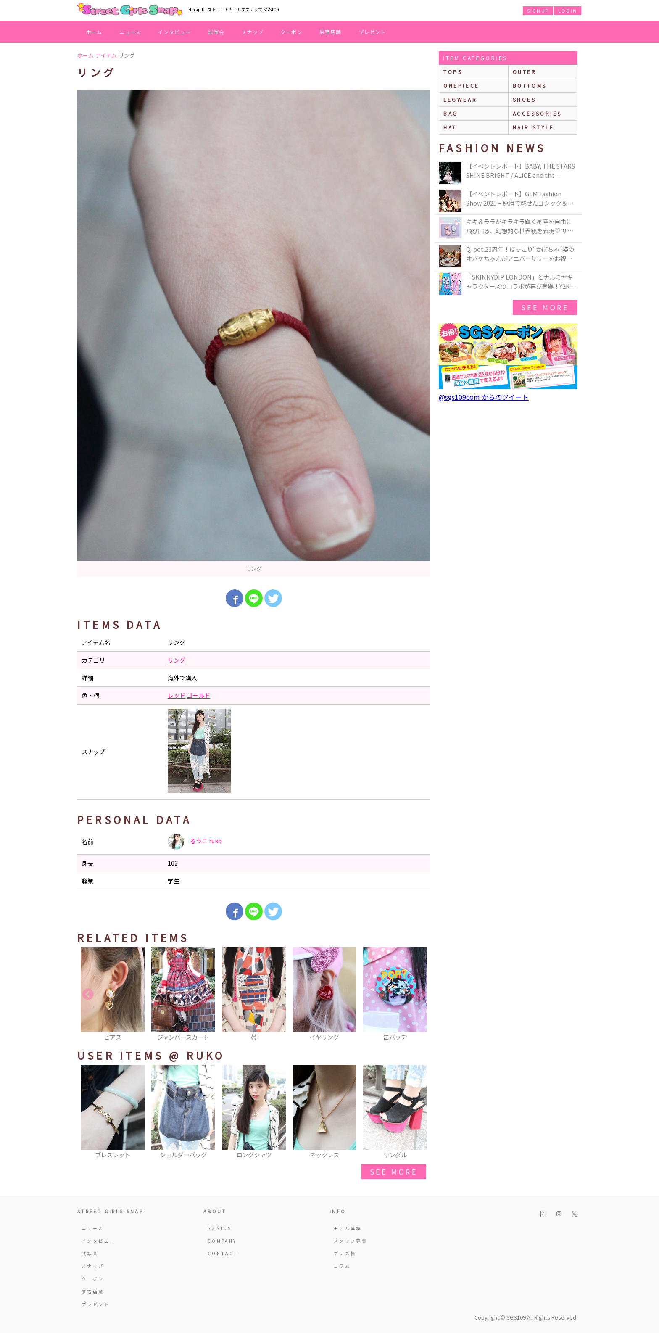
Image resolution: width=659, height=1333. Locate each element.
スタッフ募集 (350, 1241)
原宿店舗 (330, 31)
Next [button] (420, 994)
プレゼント (372, 31)
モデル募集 (348, 1228)
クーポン (291, 31)
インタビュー (174, 31)
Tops (452, 71)
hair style (533, 127)
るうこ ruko (195, 841)
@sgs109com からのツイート (484, 397)
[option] (253, 333)
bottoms (530, 85)
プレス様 (345, 1253)
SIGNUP (538, 10)
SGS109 (220, 1228)
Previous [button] (88, 994)
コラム (342, 1266)
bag (450, 113)
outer (525, 71)
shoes (524, 99)
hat (450, 127)
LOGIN (567, 10)
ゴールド (198, 695)
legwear (460, 99)
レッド (176, 695)
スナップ (252, 31)
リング (176, 660)
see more (394, 1172)
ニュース (130, 31)
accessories (537, 113)
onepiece (461, 85)
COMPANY (222, 1241)
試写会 (216, 31)
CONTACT (223, 1253)
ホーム (94, 31)
